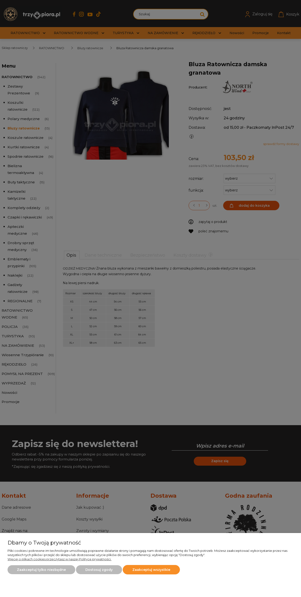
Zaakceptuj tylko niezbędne (41, 570)
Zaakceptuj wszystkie (151, 570)
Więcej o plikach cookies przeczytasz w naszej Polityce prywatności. (59, 559)
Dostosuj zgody (99, 570)
